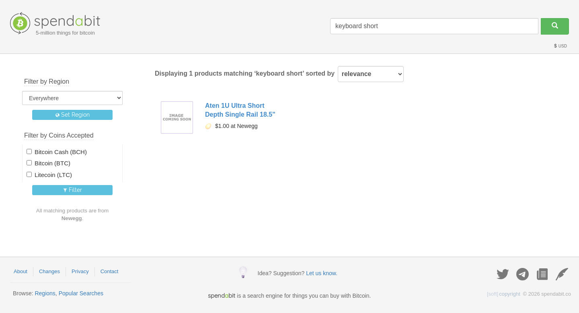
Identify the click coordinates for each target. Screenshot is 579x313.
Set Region (72, 114)
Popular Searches (81, 293)
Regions (45, 293)
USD (560, 46)
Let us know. (321, 273)
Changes (49, 271)
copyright (503, 294)
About (20, 271)
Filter (72, 190)
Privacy (80, 271)
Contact (110, 271)
